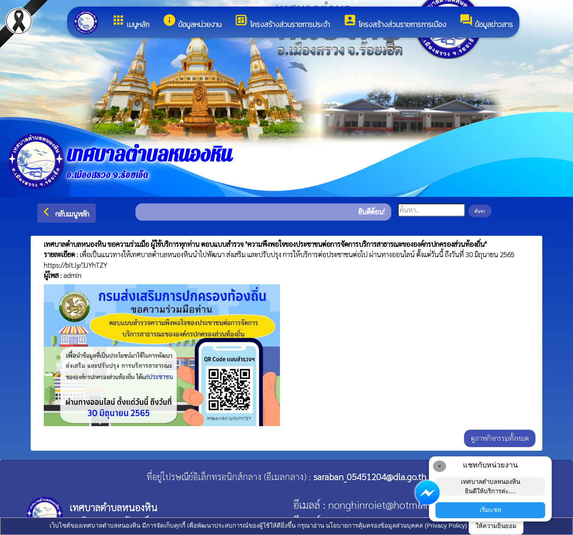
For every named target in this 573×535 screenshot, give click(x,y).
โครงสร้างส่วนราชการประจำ (282, 21)
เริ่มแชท (490, 509)
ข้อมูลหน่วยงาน (191, 21)
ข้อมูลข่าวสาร (486, 21)
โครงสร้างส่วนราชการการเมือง (394, 21)
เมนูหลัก (130, 21)
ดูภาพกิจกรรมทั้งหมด (500, 437)
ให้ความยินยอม (496, 525)
